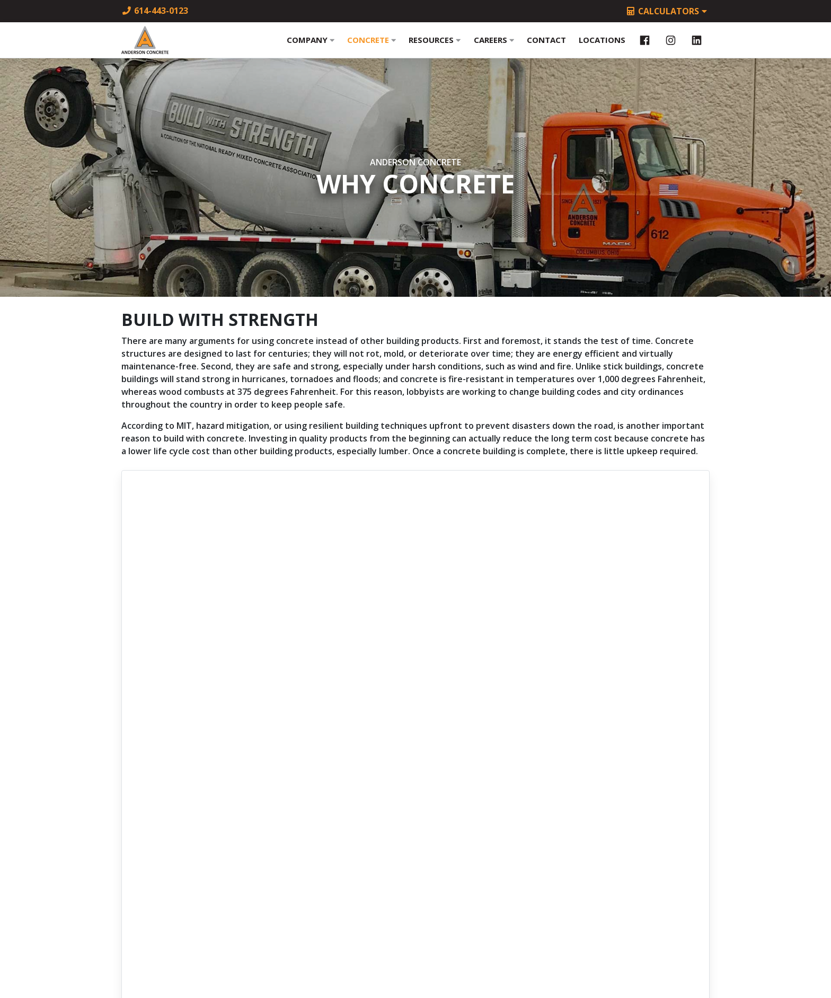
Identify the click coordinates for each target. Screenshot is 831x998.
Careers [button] (494, 46)
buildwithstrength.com (416, 682)
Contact (546, 46)
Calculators (667, 11)
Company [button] (310, 46)
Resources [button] (435, 46)
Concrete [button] (371, 46)
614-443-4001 (416, 822)
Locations (602, 46)
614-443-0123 (154, 10)
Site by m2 (415, 966)
